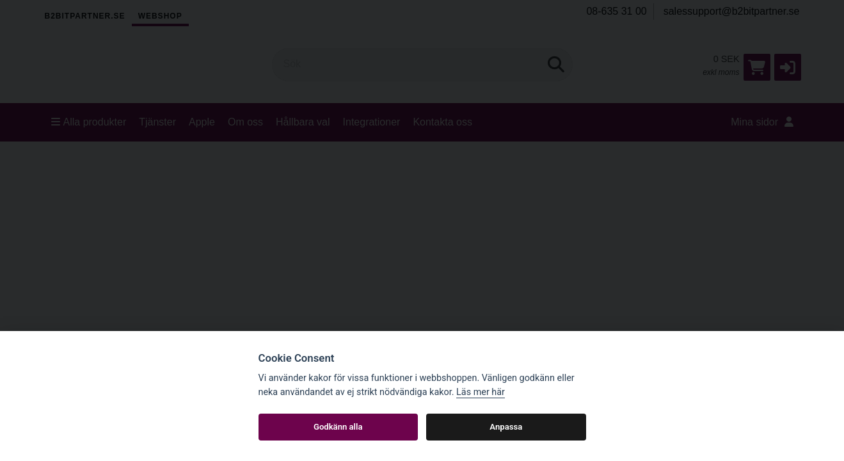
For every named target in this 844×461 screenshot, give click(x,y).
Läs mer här (480, 392)
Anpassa (506, 427)
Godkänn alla (338, 427)
